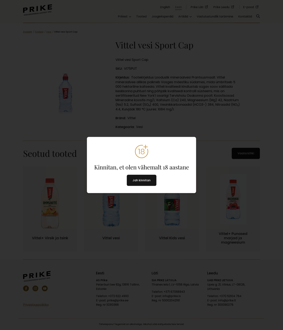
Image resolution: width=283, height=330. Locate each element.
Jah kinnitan (141, 180)
